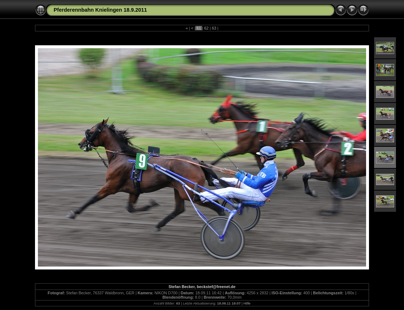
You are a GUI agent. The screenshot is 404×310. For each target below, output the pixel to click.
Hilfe (247, 303)
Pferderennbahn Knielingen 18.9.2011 (100, 10)
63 (214, 28)
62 (206, 28)
